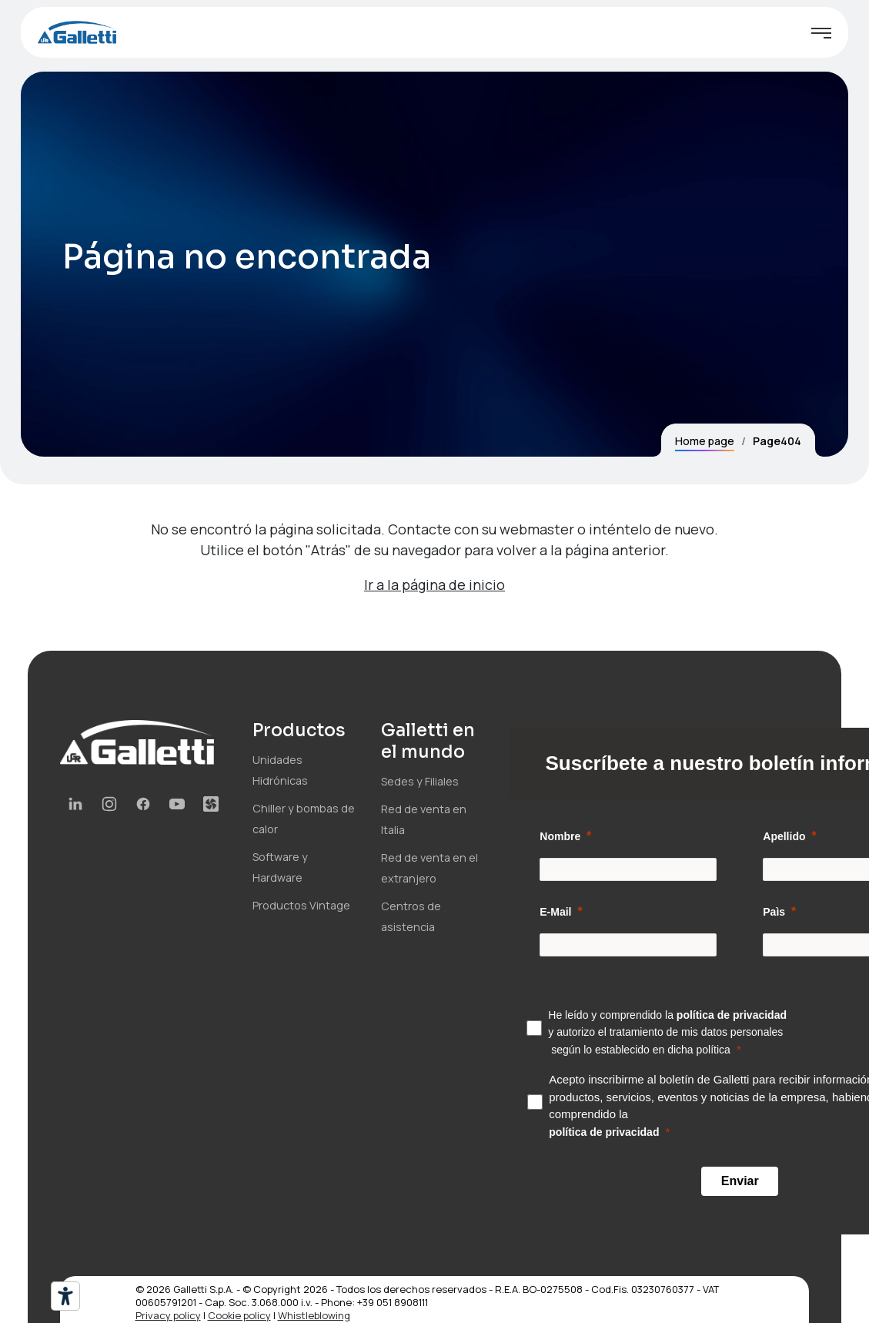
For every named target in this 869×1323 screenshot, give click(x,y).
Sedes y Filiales (420, 781)
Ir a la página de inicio (434, 584)
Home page (704, 441)
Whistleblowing (314, 1315)
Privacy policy (168, 1315)
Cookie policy (239, 1315)
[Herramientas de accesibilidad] (65, 1296)
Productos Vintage (301, 905)
